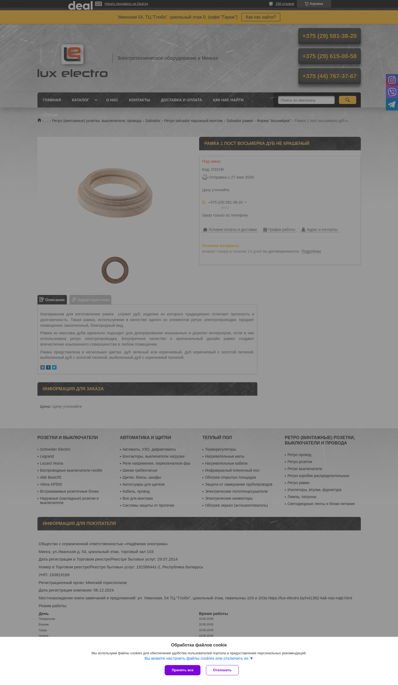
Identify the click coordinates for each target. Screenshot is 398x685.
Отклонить (222, 670)
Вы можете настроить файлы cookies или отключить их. (196, 658)
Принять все (182, 670)
